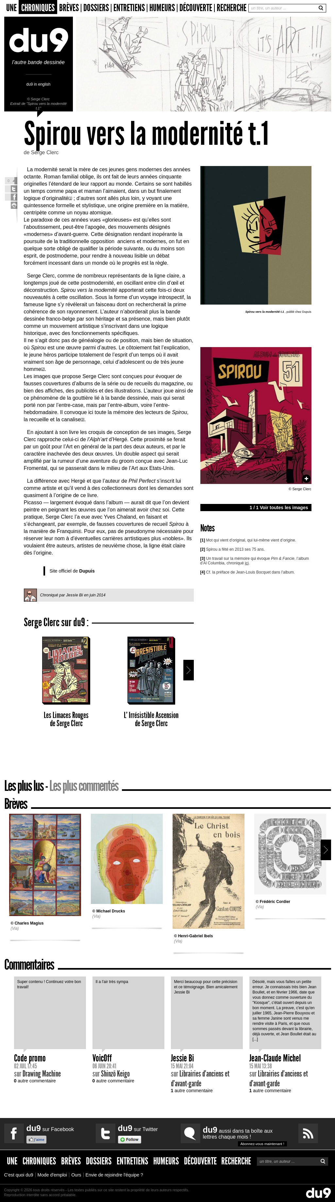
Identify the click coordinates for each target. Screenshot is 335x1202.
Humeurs (162, 8)
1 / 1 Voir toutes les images (279, 507)
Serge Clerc (40, 99)
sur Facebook (50, 1128)
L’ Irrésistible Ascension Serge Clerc (151, 682)
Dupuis (86, 571)
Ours (76, 1175)
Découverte (195, 8)
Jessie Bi (74, 595)
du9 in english (38, 84)
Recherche (231, 8)
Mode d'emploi (52, 1175)
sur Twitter (138, 1128)
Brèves (69, 8)
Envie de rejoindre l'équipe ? (114, 1175)
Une (11, 8)
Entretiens (129, 8)
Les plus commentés (83, 785)
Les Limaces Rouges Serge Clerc (66, 682)
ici (246, 563)
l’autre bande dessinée (38, 59)
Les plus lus (23, 785)
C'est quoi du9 (18, 1175)
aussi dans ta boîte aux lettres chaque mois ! (245, 1135)
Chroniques (38, 8)
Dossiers (96, 8)
